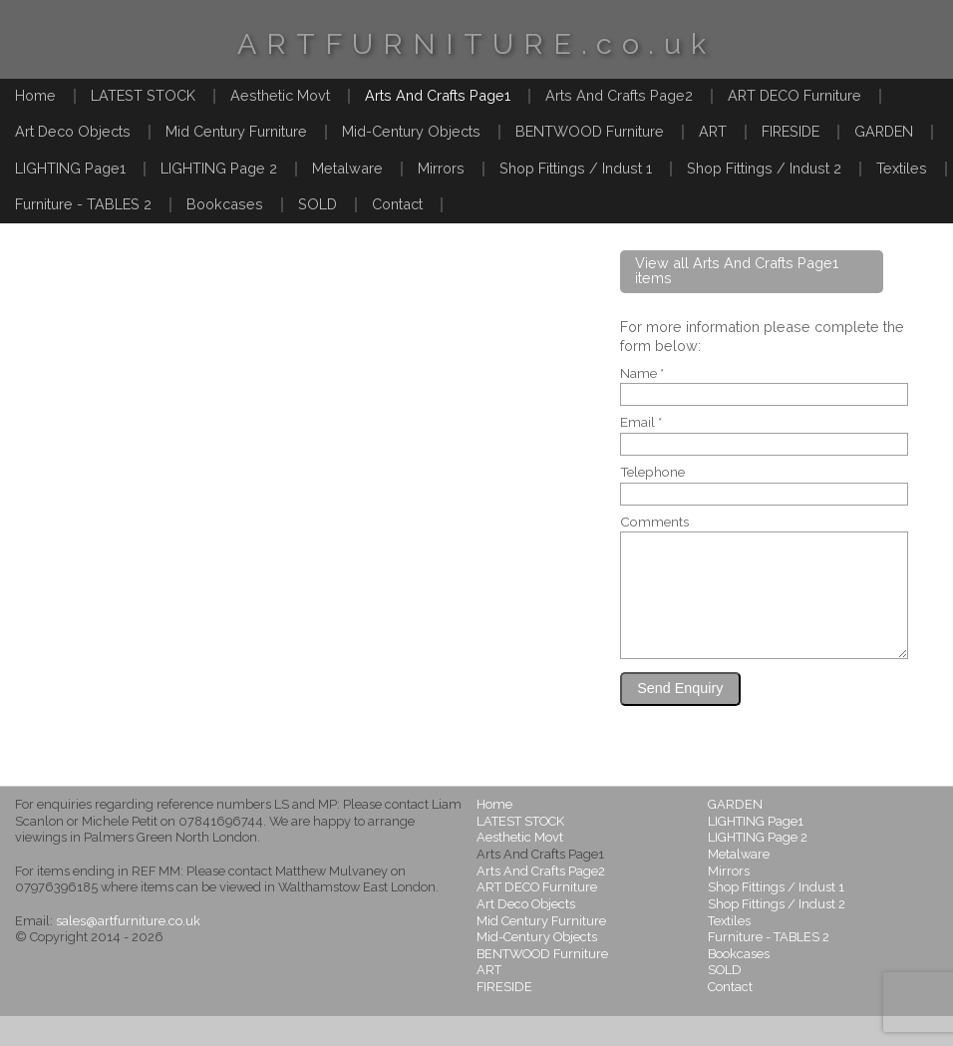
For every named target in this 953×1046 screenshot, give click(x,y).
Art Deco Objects (73, 131)
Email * (641, 423)
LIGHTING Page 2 (218, 168)
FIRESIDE (790, 131)
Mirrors (441, 168)
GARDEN (883, 131)
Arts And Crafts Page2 (619, 95)
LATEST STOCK (143, 95)
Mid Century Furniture (236, 131)
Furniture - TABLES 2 (83, 203)
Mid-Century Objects (411, 131)
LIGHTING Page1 (70, 168)
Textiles (901, 168)
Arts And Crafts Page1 (437, 95)
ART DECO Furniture (794, 95)
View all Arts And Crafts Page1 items (736, 269)
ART (713, 131)
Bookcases (224, 203)
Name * (642, 374)
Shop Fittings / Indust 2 (764, 168)
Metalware (347, 168)
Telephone (652, 473)
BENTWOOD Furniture (589, 131)
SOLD (317, 203)
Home (35, 95)
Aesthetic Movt (280, 95)
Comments (654, 522)
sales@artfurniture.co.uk (128, 950)
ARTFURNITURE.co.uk (476, 44)
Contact (397, 203)
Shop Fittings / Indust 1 (575, 168)
